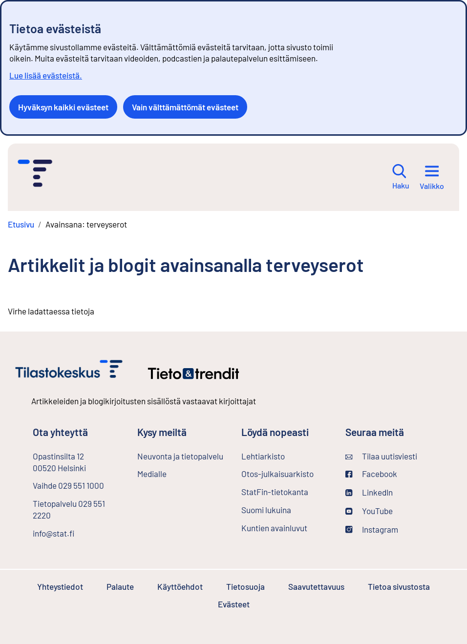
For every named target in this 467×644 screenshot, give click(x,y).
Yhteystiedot (60, 586)
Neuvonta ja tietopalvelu (180, 456)
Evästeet (234, 604)
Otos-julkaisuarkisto (285, 473)
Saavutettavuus (316, 586)
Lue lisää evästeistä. (45, 75)
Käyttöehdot (180, 586)
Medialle (152, 473)
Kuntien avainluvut (274, 528)
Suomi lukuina (266, 510)
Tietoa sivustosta (399, 586)
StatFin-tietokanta (285, 491)
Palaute (120, 586)
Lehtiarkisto (285, 455)
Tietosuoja (245, 586)
